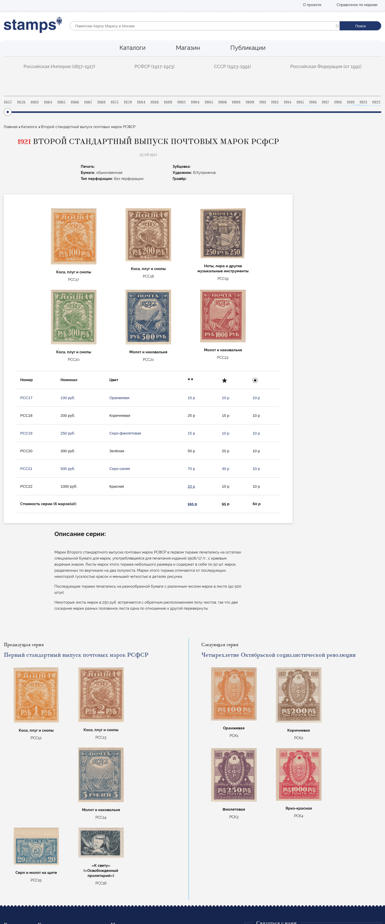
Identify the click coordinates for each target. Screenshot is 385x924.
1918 (338, 102)
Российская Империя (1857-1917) (59, 66)
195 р (192, 504)
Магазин (188, 47)
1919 (350, 102)
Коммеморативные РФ (131, 865)
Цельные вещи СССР (129, 872)
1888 (154, 102)
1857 (8, 102)
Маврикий (120, 878)
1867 (88, 102)
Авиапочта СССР (125, 858)
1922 (376, 102)
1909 (250, 102)
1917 (325, 102)
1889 (168, 102)
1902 (181, 102)
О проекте (312, 5)
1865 (61, 102)
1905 (209, 102)
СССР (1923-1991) (232, 66)
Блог (8, 865)
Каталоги (132, 47)
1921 (363, 102)
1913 (275, 102)
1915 (300, 102)
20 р (191, 486)
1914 (287, 102)
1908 (236, 102)
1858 (21, 102)
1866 (75, 102)
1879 (128, 102)
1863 (34, 102)
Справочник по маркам (357, 5)
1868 (101, 102)
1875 (115, 102)
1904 (195, 102)
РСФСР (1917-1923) (154, 66)
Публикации (248, 47)
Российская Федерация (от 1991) (325, 66)
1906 (222, 102)
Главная (10, 127)
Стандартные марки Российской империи (148, 851)
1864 (48, 102)
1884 (141, 102)
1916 (313, 102)
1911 (262, 102)
